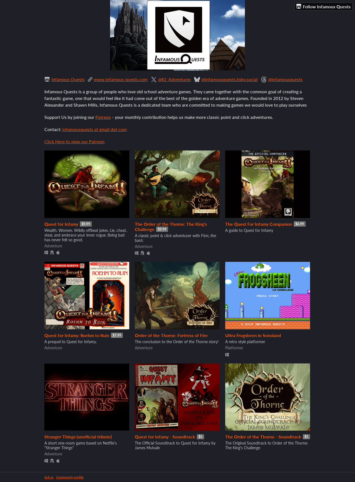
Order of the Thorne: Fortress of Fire (171, 335)
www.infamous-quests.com (121, 79)
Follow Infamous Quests (323, 6)
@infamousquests (285, 79)
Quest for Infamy (61, 224)
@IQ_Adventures (174, 79)
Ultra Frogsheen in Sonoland (253, 335)
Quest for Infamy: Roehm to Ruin (76, 335)
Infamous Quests (68, 79)
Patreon (103, 117)
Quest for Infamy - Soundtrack (165, 436)
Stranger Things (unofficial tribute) (78, 436)
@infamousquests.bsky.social (229, 79)
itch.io (49, 477)
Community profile (69, 477)
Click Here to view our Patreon (74, 141)
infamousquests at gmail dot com (94, 129)
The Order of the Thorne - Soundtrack (263, 436)
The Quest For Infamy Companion (258, 224)
